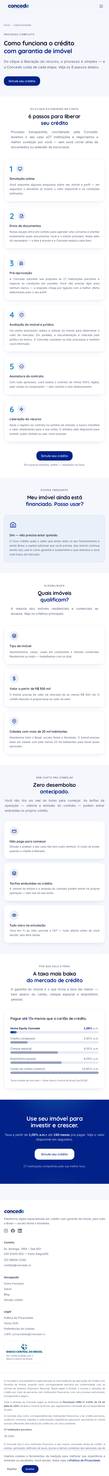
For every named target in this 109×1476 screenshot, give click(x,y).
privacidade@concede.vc (29, 1334)
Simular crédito (13, 1299)
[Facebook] (13, 1231)
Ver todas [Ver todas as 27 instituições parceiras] (9, 1435)
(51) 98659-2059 (15, 1260)
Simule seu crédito (22, 81)
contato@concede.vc (17, 1265)
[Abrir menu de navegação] (101, 6)
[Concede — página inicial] (18, 6)
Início (7, 25)
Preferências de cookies (19, 1328)
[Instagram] (6, 1231)
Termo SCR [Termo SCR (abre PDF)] (11, 1323)
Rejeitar (12, 1469)
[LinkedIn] (20, 1231)
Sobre (7, 1289)
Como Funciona (14, 1283)
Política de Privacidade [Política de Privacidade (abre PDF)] (18, 1317)
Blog (7, 1294)
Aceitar (30, 1469)
